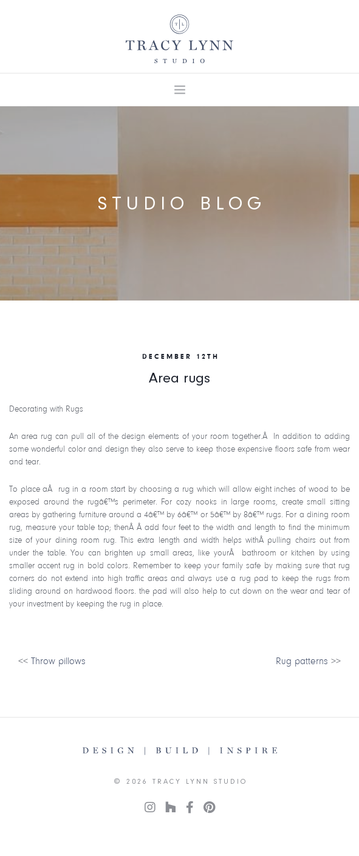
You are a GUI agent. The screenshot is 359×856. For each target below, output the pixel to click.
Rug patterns (302, 661)
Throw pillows (58, 661)
